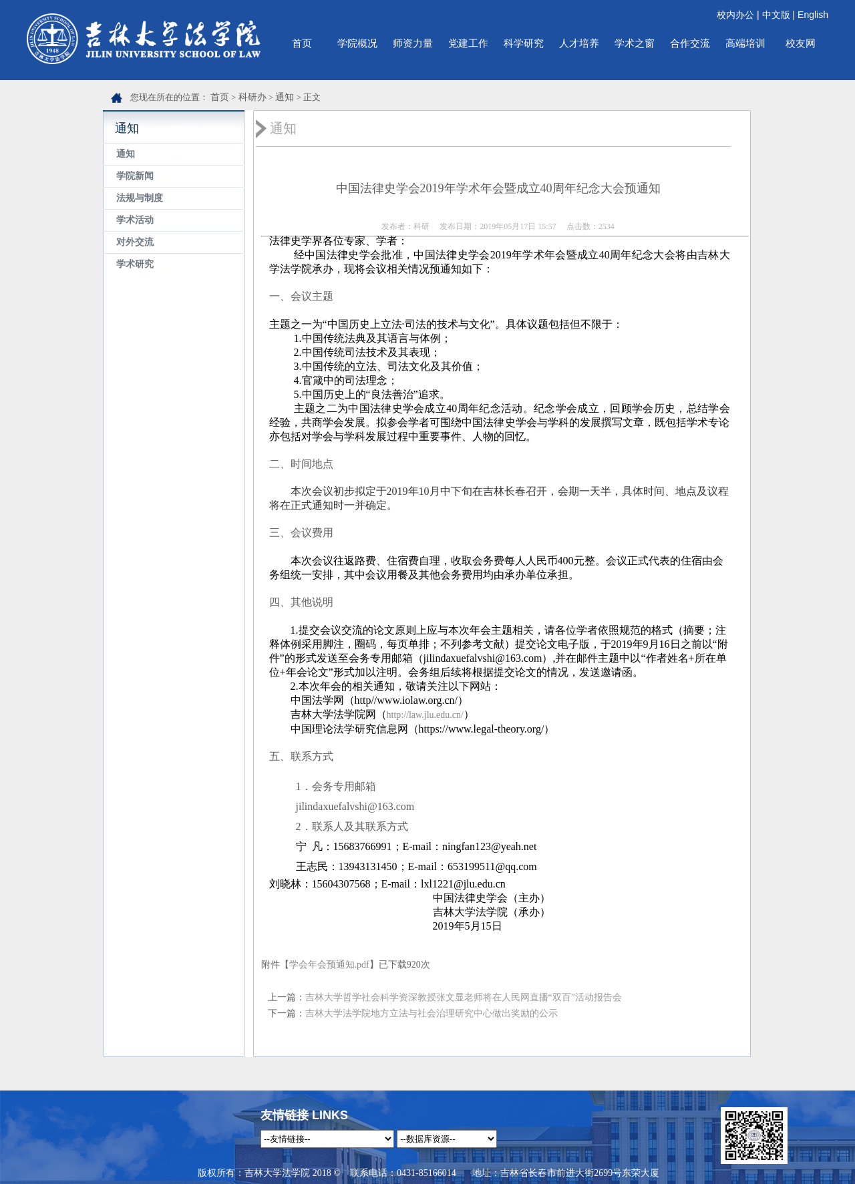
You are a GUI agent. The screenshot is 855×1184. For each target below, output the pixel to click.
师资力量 (413, 43)
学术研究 (135, 264)
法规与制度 (139, 198)
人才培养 (579, 43)
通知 (284, 97)
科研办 (252, 97)
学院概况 (357, 43)
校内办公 (735, 14)
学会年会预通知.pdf (329, 965)
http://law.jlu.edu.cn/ (425, 715)
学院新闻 (135, 176)
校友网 (801, 43)
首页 (302, 43)
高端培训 (745, 43)
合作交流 (690, 43)
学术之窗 (635, 43)
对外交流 (135, 242)
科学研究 (524, 43)
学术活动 (135, 220)
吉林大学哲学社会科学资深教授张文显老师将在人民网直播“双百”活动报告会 (463, 997)
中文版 (776, 14)
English (813, 14)
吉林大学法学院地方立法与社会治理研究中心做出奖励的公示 (431, 1013)
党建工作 (468, 43)
